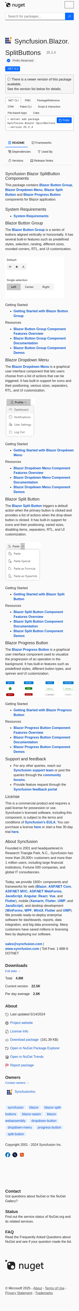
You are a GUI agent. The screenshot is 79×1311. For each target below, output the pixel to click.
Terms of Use (54, 1288)
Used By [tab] (45, 152)
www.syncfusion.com (22, 948)
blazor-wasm (31, 1114)
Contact (13, 1191)
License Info (19, 1031)
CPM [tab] (11, 106)
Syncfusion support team (34, 770)
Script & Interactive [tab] (49, 106)
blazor (34, 1107)
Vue (52, 896)
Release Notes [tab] (41, 161)
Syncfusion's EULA (40, 822)
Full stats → (13, 971)
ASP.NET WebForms (45, 891)
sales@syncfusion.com (23, 944)
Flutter (10, 901)
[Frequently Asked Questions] (9, 1232)
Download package (24, 1039)
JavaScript (13, 896)
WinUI (38, 910)
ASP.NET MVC (16, 891)
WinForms (14, 910)
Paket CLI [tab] (25, 106)
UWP (61, 901)
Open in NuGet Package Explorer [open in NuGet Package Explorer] (35, 1048)
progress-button (49, 1127)
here (37, 827)
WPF (28, 910)
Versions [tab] (15, 161)
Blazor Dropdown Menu (24, 190)
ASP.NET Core (59, 886)
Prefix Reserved (23, 60)
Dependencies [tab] (19, 152)
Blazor (41, 886)
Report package (22, 1065)
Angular (30, 896)
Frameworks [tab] (41, 143)
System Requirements (31, 216)
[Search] (69, 16)
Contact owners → (17, 1082)
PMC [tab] (28, 100)
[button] (64, 120)
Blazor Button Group (55, 185)
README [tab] (16, 143)
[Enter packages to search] (35, 16)
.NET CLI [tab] (13, 100)
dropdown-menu (20, 1127)
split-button (16, 1134)
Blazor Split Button (27, 506)
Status (11, 1211)
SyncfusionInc (25, 1091)
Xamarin (37, 901)
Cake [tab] (36, 112)
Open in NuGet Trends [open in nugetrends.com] (27, 1056)
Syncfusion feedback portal (35, 789)
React (43, 896)
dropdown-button (43, 1121)
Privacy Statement (18, 1293)
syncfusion (16, 1107)
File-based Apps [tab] (17, 112)
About (37, 1288)
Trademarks (44, 1293)
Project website (21, 1023)
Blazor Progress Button (42, 194)
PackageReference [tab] (48, 100)
